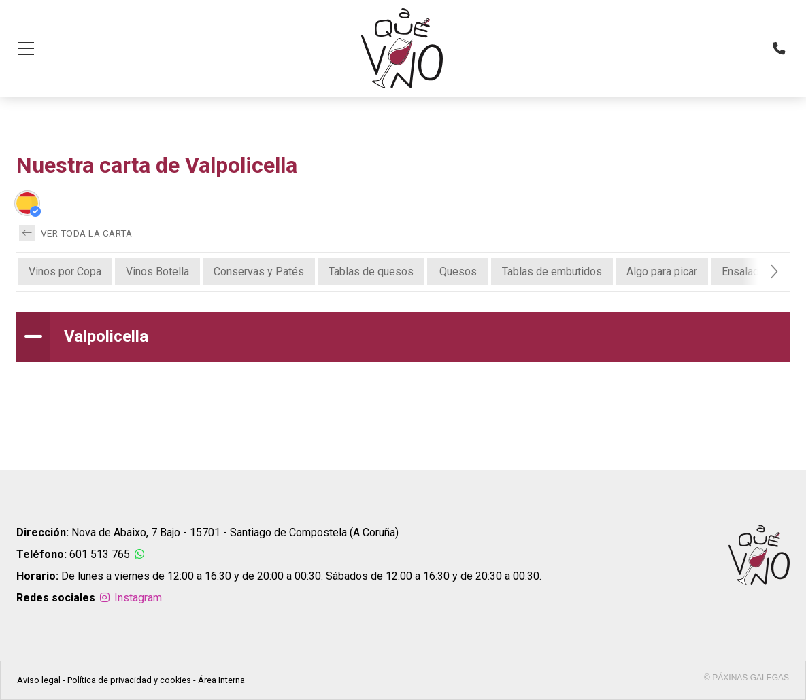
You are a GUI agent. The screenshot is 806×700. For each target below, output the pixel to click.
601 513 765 (99, 554)
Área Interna (221, 680)
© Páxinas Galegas (746, 677)
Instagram (130, 597)
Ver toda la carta (75, 233)
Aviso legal (39, 680)
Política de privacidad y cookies (129, 680)
